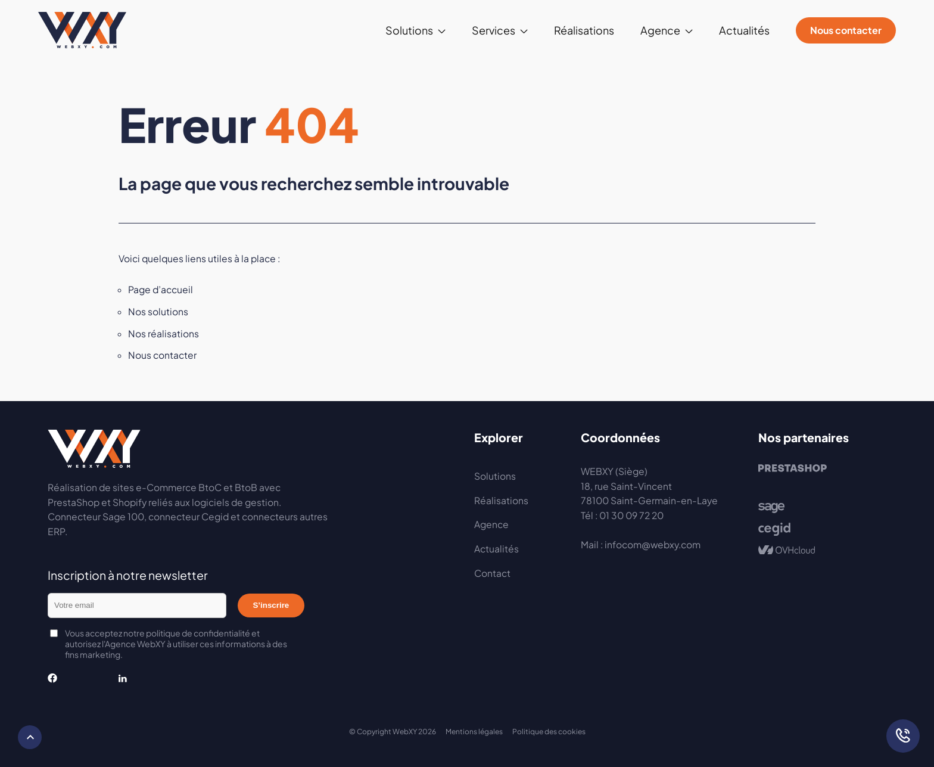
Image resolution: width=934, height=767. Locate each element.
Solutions (409, 30)
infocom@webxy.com (652, 544)
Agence (660, 30)
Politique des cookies (549, 731)
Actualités (744, 30)
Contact (492, 573)
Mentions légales (474, 731)
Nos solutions (158, 311)
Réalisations (584, 30)
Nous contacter (846, 30)
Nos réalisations (163, 333)
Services (493, 30)
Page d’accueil (160, 289)
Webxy (82, 30)
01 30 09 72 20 (631, 515)
